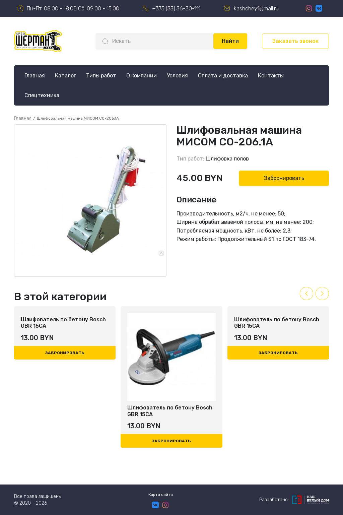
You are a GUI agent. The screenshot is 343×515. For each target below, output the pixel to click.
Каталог (65, 75)
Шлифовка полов (227, 158)
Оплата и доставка (223, 75)
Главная (34, 75)
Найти (230, 41)
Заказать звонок (295, 41)
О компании (141, 75)
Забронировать (284, 178)
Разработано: (294, 500)
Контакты (271, 75)
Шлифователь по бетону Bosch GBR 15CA (63, 410)
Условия (177, 75)
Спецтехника (41, 95)
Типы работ (101, 75)
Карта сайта (160, 494)
